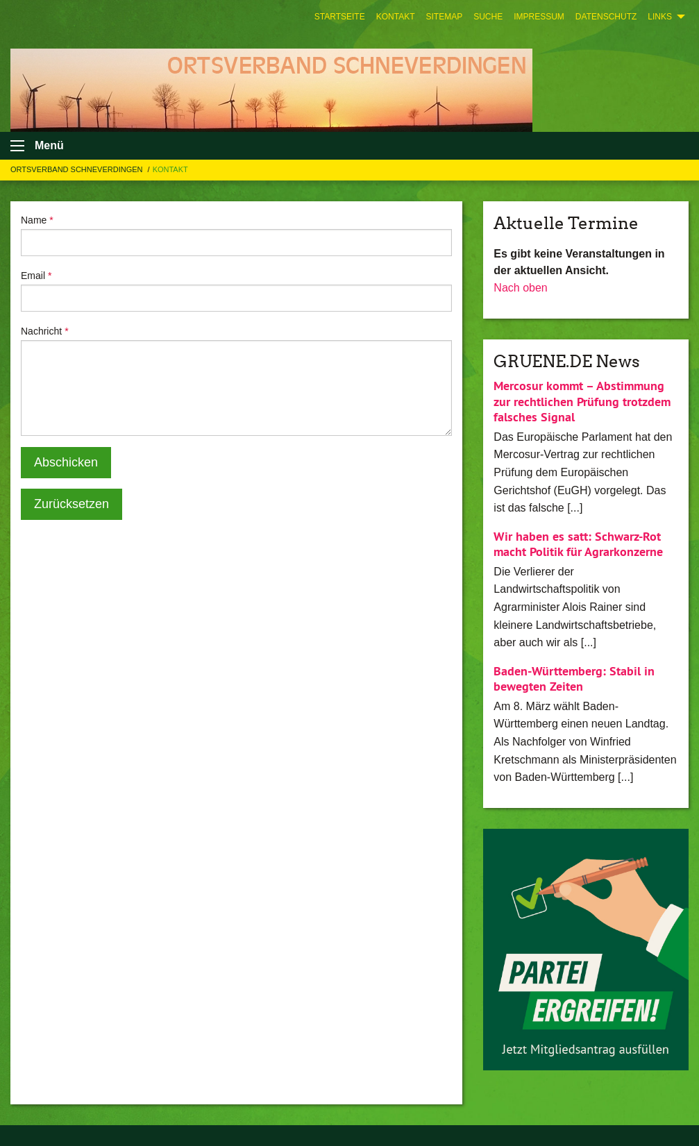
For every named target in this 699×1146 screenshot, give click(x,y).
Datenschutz (606, 17)
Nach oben (520, 288)
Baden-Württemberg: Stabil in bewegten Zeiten (574, 679)
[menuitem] (339, 16)
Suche (488, 17)
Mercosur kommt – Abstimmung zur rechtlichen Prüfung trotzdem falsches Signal (582, 401)
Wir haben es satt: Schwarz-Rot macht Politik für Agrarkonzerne (578, 544)
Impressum (539, 17)
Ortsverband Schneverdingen (77, 169)
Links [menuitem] (660, 17)
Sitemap (444, 17)
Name (37, 220)
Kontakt (395, 17)
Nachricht (45, 331)
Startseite (339, 17)
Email (36, 275)
